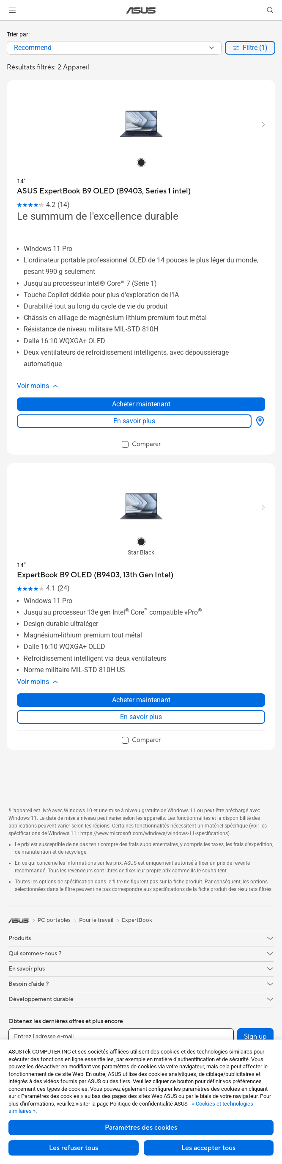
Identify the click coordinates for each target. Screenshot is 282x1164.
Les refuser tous (73, 1148)
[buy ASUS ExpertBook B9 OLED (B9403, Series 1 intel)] (104, 191)
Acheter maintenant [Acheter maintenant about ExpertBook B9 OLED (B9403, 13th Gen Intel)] (141, 700)
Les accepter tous (208, 1148)
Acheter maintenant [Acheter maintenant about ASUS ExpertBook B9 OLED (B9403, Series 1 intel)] (141, 404)
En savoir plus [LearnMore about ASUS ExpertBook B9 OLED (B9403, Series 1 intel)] (134, 421)
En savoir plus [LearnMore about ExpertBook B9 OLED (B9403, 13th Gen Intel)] (141, 717)
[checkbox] (141, 445)
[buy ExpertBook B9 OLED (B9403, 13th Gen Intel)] (95, 575)
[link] (141, 10)
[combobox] (114, 48)
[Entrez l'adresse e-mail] (121, 1036)
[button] (12, 10)
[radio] (141, 162)
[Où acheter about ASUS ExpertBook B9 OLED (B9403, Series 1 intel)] (258, 421)
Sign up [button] (255, 1036)
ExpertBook (137, 920)
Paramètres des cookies (141, 1127)
